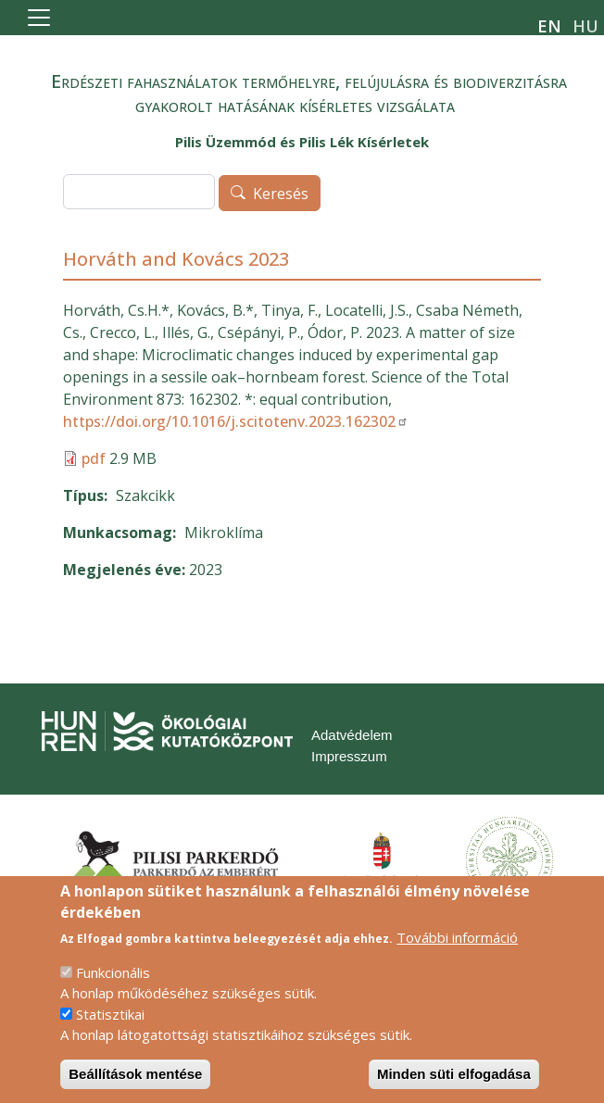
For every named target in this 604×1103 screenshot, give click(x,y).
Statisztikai (110, 1032)
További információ (457, 955)
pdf (94, 458)
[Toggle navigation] (39, 17)
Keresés (280, 193)
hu (585, 26)
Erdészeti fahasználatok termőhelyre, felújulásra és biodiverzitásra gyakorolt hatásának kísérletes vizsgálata (309, 93)
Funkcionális (113, 991)
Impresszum (349, 756)
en (549, 26)
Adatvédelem (352, 735)
